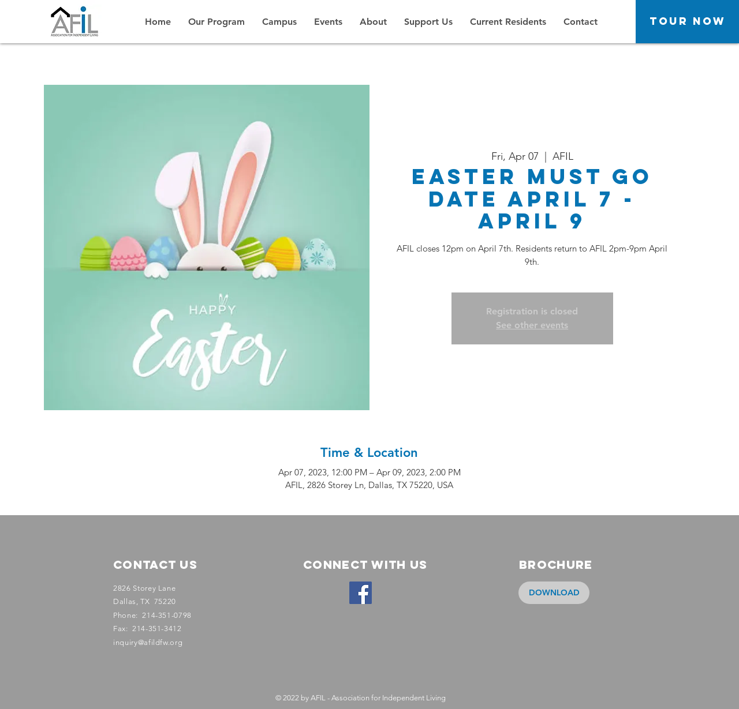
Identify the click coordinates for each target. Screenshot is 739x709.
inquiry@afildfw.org (147, 642)
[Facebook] (360, 593)
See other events (532, 325)
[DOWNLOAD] (553, 593)
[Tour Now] (687, 21)
